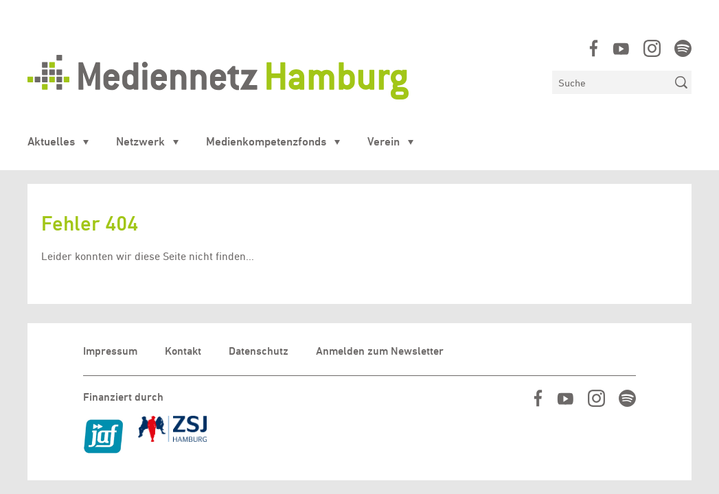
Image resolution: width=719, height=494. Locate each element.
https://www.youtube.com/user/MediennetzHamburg (621, 48)
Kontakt (183, 350)
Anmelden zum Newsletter (380, 350)
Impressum (110, 350)
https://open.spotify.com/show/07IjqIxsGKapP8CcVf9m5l (683, 48)
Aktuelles (51, 141)
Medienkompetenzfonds (266, 141)
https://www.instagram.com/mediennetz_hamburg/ (652, 48)
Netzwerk (140, 141)
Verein (383, 141)
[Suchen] (611, 82)
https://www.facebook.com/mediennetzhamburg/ (593, 48)
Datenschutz (258, 350)
